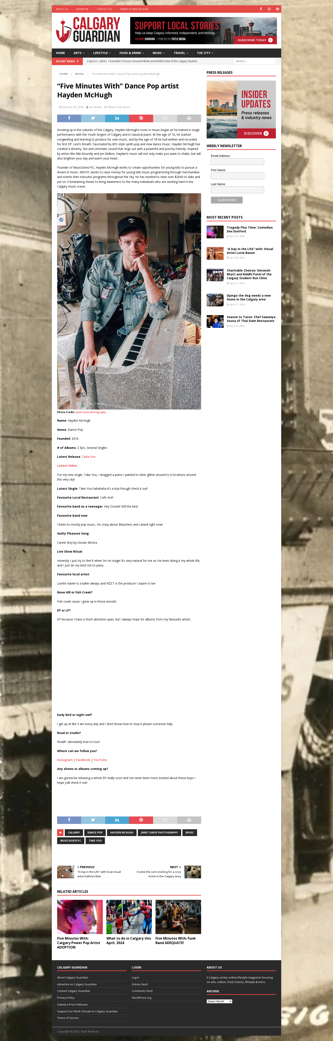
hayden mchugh (121, 832)
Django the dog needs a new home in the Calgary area (249, 297)
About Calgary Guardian (72, 977)
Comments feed (142, 991)
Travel (179, 53)
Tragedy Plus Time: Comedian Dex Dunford (250, 229)
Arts (78, 53)
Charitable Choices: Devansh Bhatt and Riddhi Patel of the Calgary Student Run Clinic (249, 274)
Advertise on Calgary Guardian (77, 984)
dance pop (95, 832)
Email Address (220, 156)
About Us (62, 9)
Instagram (65, 760)
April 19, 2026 (237, 325)
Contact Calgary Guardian (73, 991)
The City (203, 53)
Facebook (83, 760)
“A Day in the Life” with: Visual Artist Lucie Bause (250, 251)
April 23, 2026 (237, 236)
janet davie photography (159, 832)
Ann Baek (95, 107)
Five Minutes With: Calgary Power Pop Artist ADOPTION (78, 943)
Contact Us (104, 9)
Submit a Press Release (134, 9)
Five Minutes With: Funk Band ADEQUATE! (175, 940)
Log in (135, 977)
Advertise (82, 9)
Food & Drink (130, 53)
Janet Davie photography (91, 412)
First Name (218, 170)
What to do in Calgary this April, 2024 (128, 940)
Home (60, 53)
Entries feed (140, 984)
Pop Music (123, 107)
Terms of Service (68, 1018)
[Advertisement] (238, 401)
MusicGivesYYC (70, 840)
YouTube (100, 760)
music (190, 832)
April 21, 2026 (237, 283)
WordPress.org (141, 998)
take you (95, 840)
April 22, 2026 (237, 257)
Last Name (218, 184)
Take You (89, 457)
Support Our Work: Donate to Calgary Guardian (87, 1011)
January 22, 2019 (73, 107)
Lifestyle (100, 53)
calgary (74, 832)
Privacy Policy (66, 998)
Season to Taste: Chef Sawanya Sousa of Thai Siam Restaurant (251, 319)
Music (157, 53)
